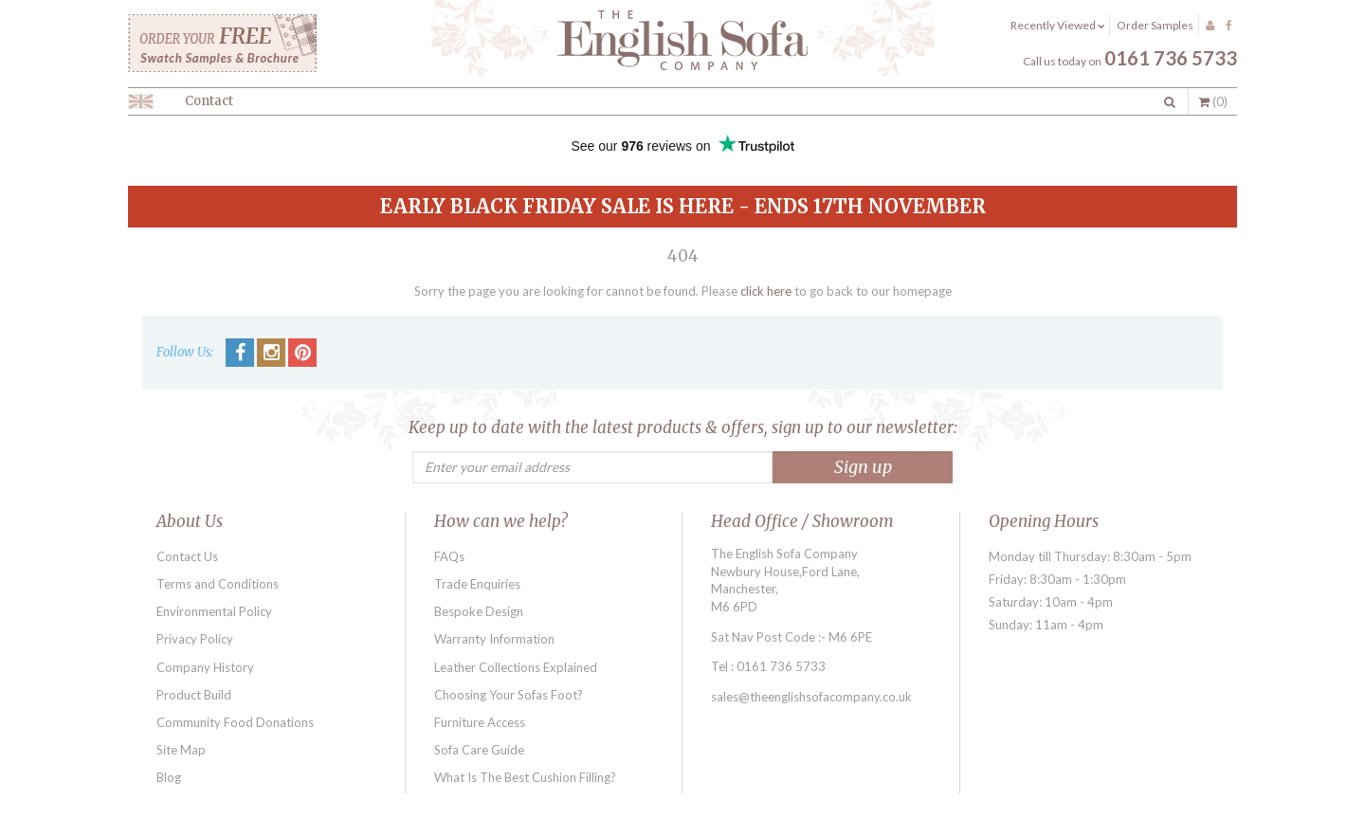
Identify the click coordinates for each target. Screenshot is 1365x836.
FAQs (449, 556)
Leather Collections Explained (515, 667)
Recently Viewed (1057, 25)
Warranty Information (494, 638)
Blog (168, 777)
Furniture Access (479, 722)
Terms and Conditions (217, 583)
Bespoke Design (478, 611)
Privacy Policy (194, 638)
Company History (205, 667)
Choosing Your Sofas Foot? (508, 694)
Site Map (181, 749)
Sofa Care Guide (479, 749)
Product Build (193, 694)
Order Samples (1155, 25)
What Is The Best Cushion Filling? (525, 777)
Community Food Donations (235, 722)
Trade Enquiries (477, 583)
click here (766, 291)
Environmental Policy (214, 611)
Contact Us (187, 556)
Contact (209, 101)
